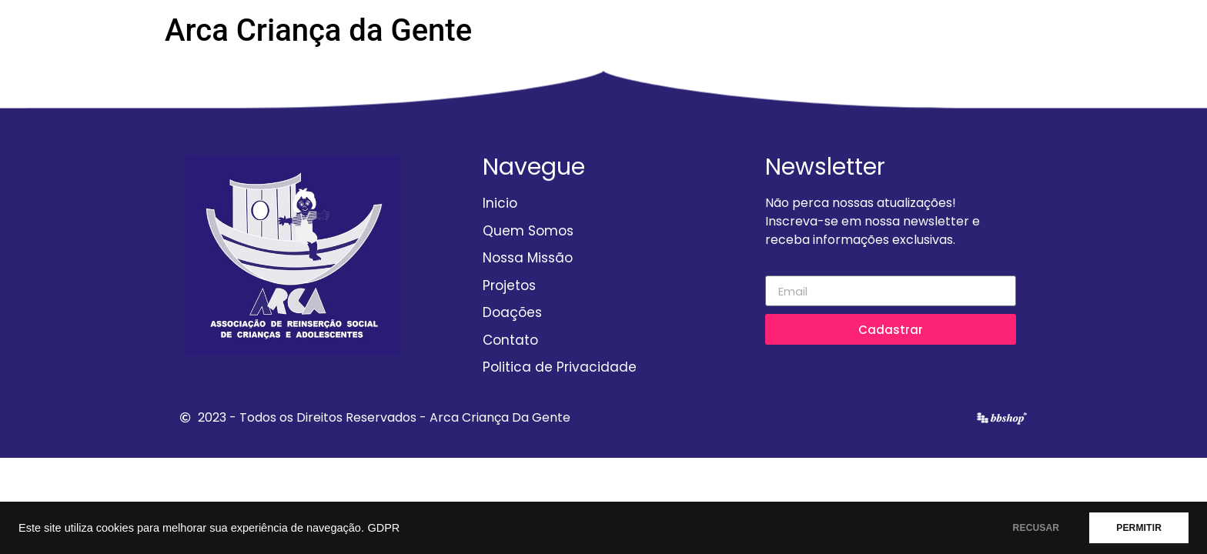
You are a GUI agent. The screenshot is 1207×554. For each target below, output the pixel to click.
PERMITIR (1139, 527)
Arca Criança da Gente (318, 30)
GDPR (383, 528)
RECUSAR (1036, 527)
